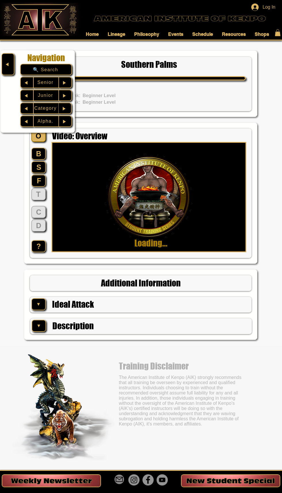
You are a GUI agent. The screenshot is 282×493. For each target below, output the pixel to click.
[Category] (46, 108)
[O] (38, 136)
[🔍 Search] (46, 69)
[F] (38, 181)
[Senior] (46, 82)
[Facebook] (148, 480)
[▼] (38, 304)
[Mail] (119, 479)
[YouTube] (162, 480)
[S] (38, 167)
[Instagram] (134, 480)
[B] (38, 154)
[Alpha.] (46, 121)
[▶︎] (65, 82)
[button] (94, 34)
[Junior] (46, 95)
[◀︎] (7, 64)
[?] (38, 246)
